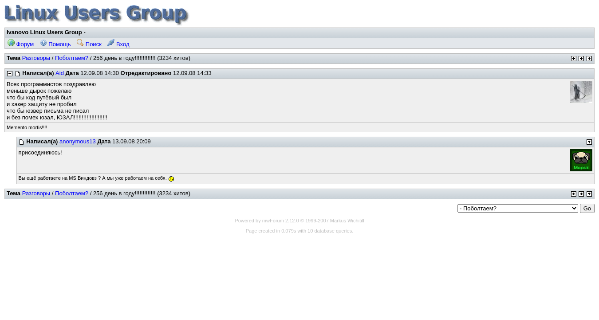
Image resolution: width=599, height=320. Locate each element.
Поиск (89, 44)
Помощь (55, 44)
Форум (21, 44)
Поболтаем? (71, 58)
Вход (118, 44)
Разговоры (36, 58)
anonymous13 (77, 141)
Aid (59, 73)
